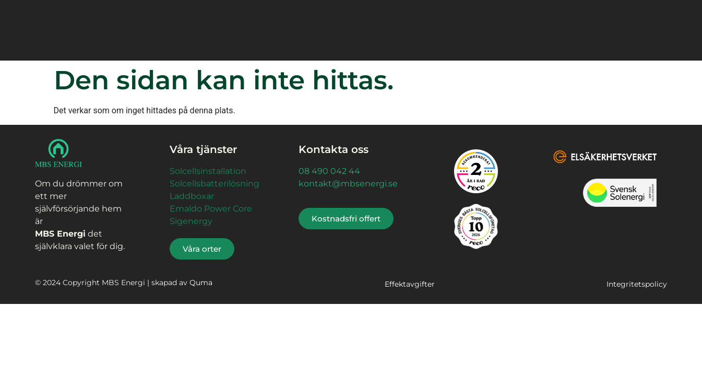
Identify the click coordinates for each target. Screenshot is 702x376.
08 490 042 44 (329, 171)
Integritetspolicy (636, 284)
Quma (200, 282)
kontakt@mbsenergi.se (348, 184)
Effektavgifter (410, 284)
